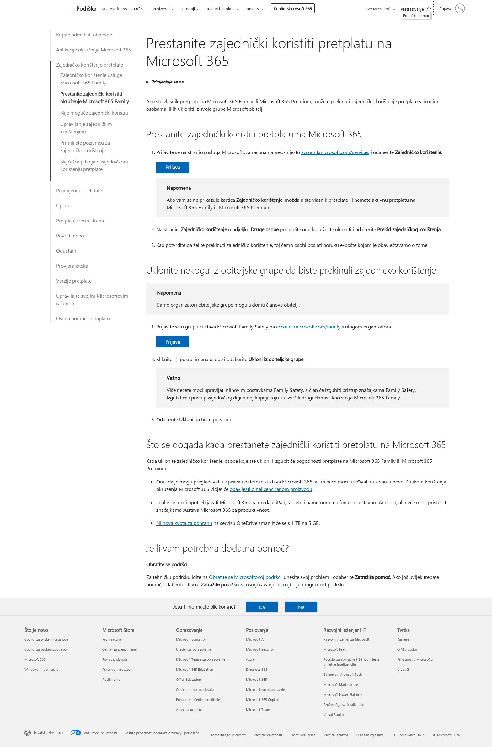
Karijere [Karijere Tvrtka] (403, 639)
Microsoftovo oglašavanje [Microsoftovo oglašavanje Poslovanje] (265, 689)
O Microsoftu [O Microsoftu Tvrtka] (407, 649)
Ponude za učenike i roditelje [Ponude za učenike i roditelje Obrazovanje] (198, 699)
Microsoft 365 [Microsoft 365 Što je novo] (34, 659)
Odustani (66, 250)
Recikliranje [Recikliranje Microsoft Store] (111, 679)
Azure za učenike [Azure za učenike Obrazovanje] (189, 709)
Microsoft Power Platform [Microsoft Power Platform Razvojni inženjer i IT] (343, 694)
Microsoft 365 (114, 8)
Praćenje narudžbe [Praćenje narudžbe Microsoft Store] (116, 669)
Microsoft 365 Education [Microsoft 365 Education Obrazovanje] (194, 669)
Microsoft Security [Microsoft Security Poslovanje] (260, 649)
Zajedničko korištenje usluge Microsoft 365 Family (91, 79)
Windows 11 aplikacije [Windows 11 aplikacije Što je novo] (41, 669)
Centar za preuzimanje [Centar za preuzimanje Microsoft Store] (119, 649)
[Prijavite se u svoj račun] (452, 8)
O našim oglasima (370, 735)
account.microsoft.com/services (335, 152)
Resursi (253, 8)
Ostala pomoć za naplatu (83, 318)
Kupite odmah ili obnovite (84, 34)
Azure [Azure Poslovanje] (250, 659)
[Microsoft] (45, 8)
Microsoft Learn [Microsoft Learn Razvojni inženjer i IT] (335, 649)
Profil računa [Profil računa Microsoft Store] (111, 639)
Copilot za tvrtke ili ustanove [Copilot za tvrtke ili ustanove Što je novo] (46, 639)
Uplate (63, 205)
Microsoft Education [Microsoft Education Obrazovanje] (191, 639)
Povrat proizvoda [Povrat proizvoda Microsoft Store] (115, 659)
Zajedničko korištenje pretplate (89, 64)
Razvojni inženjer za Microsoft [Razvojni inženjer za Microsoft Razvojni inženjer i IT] (346, 639)
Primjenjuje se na (167, 82)
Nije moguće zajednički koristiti (94, 112)
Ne (301, 607)
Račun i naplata (221, 8)
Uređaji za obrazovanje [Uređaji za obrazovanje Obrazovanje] (193, 649)
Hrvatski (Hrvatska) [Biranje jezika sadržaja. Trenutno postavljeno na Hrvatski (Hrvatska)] (48, 732)
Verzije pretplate (74, 280)
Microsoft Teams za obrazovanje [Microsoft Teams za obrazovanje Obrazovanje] (200, 659)
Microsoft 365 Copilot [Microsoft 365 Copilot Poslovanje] (262, 699)
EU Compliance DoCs (408, 735)
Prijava (172, 167)
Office (139, 8)
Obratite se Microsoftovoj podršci (245, 577)
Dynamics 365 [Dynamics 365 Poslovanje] (256, 669)
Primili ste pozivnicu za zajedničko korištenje (85, 146)
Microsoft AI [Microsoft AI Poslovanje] (255, 639)
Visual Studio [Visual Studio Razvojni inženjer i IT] (334, 714)
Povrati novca (71, 235)
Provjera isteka (72, 265)
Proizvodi (161, 8)
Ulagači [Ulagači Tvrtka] (403, 669)
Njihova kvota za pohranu (184, 523)
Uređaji (188, 8)
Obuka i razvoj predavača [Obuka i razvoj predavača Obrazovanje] (195, 689)
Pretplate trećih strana (80, 220)
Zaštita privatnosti (268, 735)
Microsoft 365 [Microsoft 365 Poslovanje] (256, 679)
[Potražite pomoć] (416, 8)
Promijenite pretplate (79, 190)
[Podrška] (85, 8)
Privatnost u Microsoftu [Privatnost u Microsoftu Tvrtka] (415, 659)
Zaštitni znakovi (336, 735)
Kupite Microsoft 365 (293, 8)
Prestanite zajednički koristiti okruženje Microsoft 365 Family (94, 97)
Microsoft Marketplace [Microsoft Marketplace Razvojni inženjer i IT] (341, 684)
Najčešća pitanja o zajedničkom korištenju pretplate (94, 165)
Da (262, 607)
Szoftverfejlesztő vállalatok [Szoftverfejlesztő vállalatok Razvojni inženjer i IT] (344, 704)
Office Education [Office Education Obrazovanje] (188, 679)
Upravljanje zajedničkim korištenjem (86, 127)
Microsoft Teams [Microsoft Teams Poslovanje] (258, 709)
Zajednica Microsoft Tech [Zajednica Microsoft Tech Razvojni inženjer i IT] (343, 674)
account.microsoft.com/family (308, 326)
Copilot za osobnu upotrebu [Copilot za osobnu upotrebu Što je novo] (45, 649)
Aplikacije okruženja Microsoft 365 (93, 49)
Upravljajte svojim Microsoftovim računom (92, 299)
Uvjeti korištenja (303, 735)
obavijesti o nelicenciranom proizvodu (271, 489)
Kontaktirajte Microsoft (228, 735)
